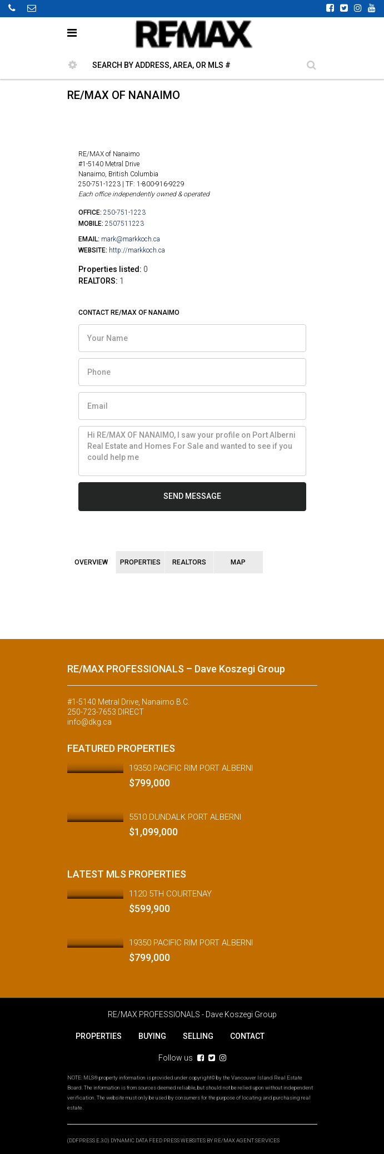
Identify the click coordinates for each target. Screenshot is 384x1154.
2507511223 (124, 223)
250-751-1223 (124, 212)
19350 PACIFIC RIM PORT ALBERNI (191, 768)
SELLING (198, 1036)
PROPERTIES (99, 1036)
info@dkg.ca (89, 721)
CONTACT (247, 1036)
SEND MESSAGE (192, 496)
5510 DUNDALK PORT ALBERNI (185, 817)
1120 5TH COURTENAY (170, 894)
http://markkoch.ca (137, 250)
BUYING (152, 1036)
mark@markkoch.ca (130, 239)
